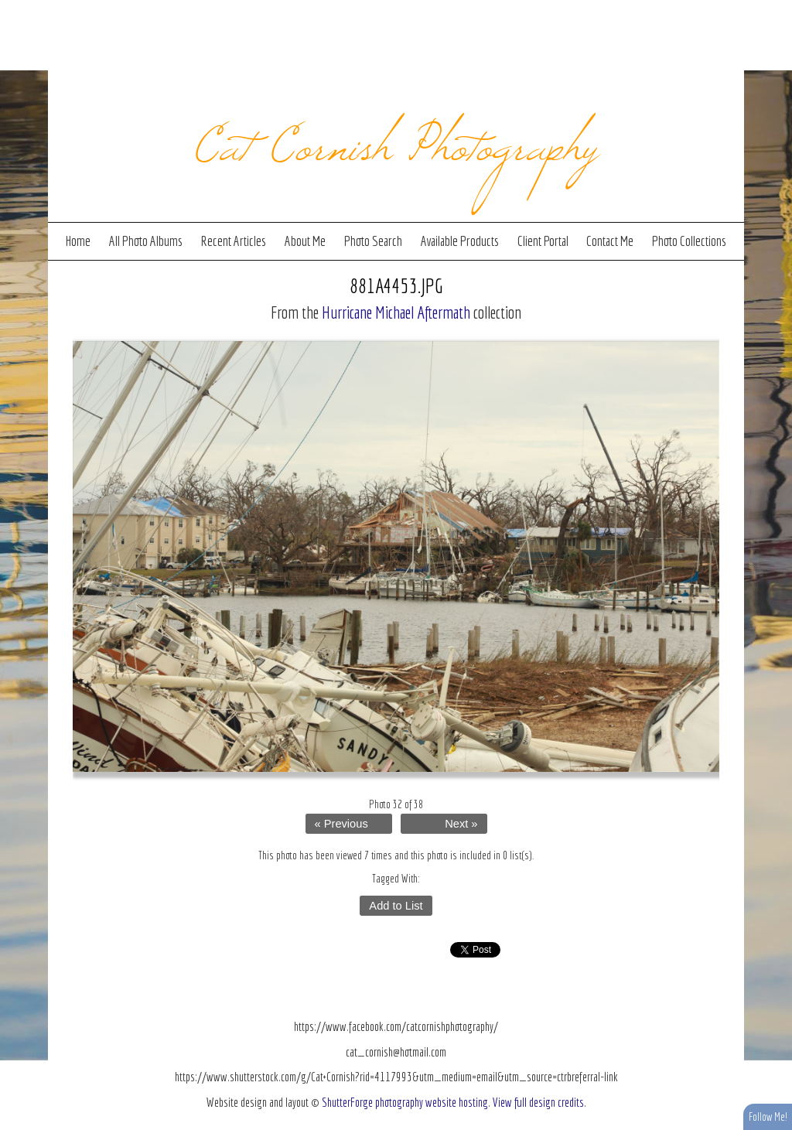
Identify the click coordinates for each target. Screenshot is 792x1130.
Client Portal (542, 241)
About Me (305, 241)
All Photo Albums (146, 241)
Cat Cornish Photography (396, 141)
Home (78, 241)
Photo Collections (689, 241)
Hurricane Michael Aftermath (396, 312)
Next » (461, 824)
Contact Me (609, 241)
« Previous (341, 824)
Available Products (460, 241)
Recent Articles (233, 241)
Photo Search (373, 241)
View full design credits (538, 1102)
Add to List (395, 906)
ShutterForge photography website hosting (405, 1102)
